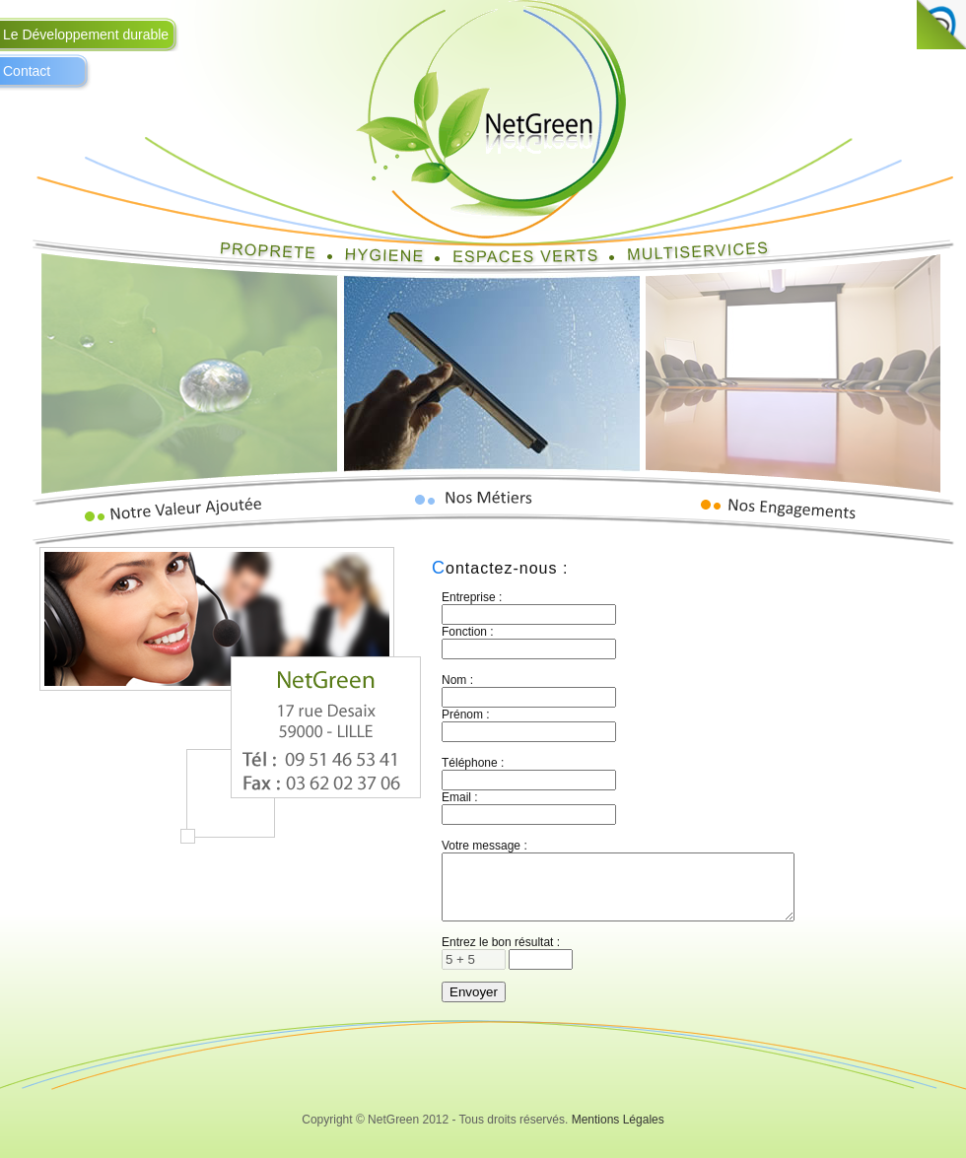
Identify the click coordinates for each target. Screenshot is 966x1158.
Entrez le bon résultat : (501, 954)
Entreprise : (472, 597)
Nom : (457, 680)
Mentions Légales (618, 1131)
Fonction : (468, 632)
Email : (460, 797)
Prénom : (466, 714)
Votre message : (484, 845)
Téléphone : (473, 763)
